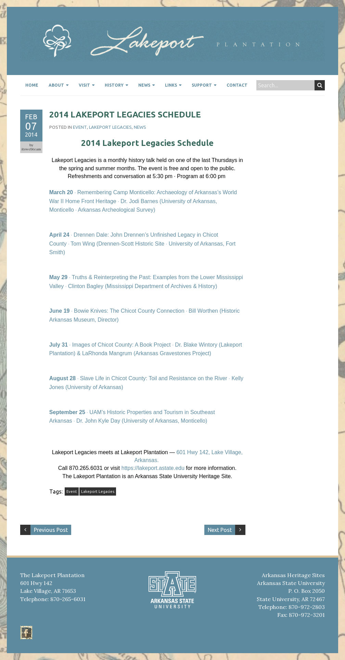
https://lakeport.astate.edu (153, 468)
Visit (84, 85)
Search (319, 85)
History (114, 85)
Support (202, 85)
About (56, 85)
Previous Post (51, 530)
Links (171, 85)
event (80, 127)
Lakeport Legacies (110, 127)
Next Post (220, 530)
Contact (237, 85)
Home (31, 85)
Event (71, 491)
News (144, 85)
